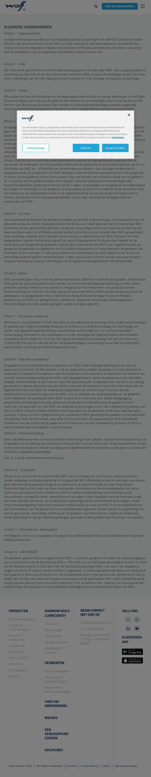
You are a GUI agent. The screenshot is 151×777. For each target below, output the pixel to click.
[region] (75, 134)
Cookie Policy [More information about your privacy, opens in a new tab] (118, 137)
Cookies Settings (35, 148)
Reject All (86, 148)
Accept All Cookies (115, 148)
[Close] (129, 115)
